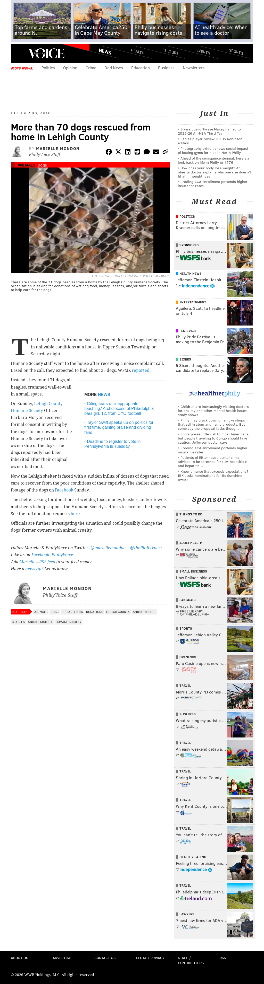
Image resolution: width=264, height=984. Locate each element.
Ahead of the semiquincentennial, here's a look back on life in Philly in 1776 (213, 160)
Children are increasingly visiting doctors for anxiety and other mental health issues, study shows (213, 410)
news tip (33, 568)
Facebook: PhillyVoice (52, 554)
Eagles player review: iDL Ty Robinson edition (210, 140)
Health (137, 51)
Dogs (42, 165)
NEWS (104, 394)
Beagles (18, 622)
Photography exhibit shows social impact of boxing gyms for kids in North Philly (213, 150)
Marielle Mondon (58, 148)
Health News (190, 273)
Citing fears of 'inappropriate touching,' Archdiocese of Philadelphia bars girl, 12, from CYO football (119, 408)
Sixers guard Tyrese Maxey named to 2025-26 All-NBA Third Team (209, 131)
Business (166, 67)
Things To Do (190, 514)
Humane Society (68, 622)
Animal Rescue (144, 612)
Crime (91, 67)
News (105, 51)
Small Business (193, 571)
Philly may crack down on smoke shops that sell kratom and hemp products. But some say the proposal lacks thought (211, 424)
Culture (170, 51)
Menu (19, 53)
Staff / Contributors (191, 960)
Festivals (187, 330)
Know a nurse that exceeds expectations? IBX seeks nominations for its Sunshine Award (213, 475)
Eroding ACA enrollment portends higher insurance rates (213, 183)
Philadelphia (72, 612)
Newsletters (194, 67)
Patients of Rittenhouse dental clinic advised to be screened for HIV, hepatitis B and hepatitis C (213, 461)
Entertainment (192, 302)
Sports (236, 51)
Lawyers (186, 914)
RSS (223, 957)
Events (203, 51)
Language (187, 600)
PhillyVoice (46, 53)
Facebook (64, 490)
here (75, 513)
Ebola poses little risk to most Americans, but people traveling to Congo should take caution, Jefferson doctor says (213, 438)
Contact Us (105, 957)
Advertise (62, 957)
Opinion (70, 67)
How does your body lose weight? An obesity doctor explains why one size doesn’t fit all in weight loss (214, 172)
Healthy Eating (192, 857)
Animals (26, 165)
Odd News (113, 67)
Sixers (185, 359)
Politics (48, 67)
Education (140, 67)
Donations (94, 612)
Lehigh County (118, 612)
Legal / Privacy (150, 957)
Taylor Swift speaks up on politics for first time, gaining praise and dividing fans (118, 427)
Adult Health (190, 542)
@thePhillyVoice (146, 547)
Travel (185, 685)
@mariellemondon (108, 547)
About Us (19, 957)
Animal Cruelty (40, 622)
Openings (187, 657)
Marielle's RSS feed (37, 561)
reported (141, 370)
